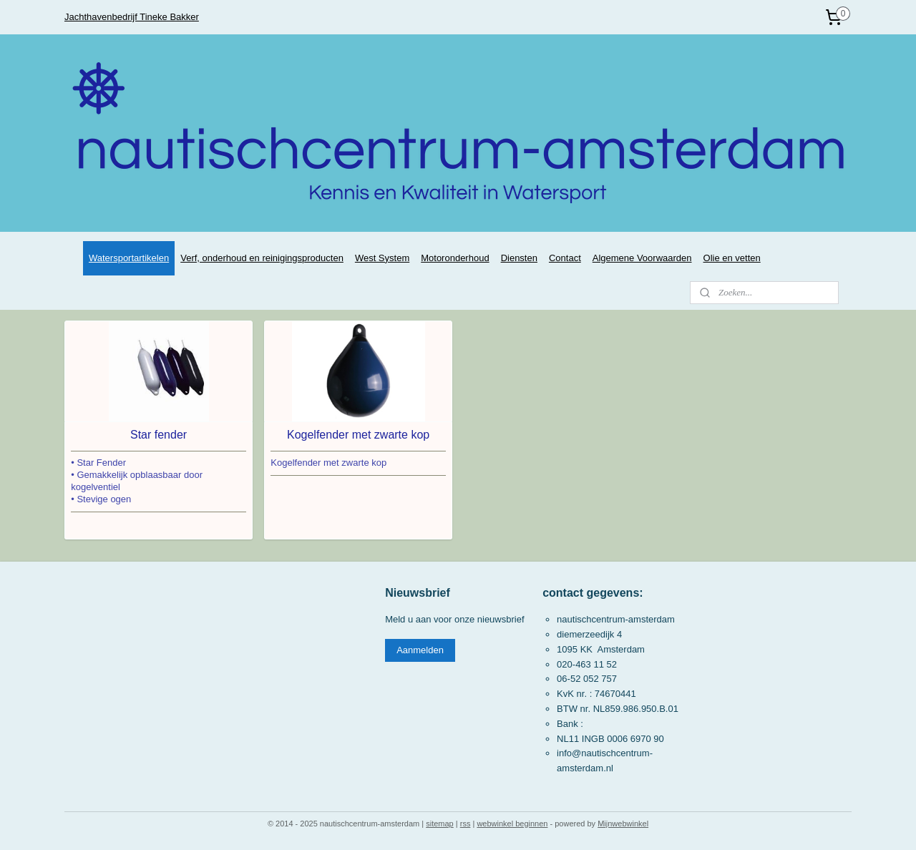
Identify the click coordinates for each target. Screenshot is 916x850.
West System (382, 258)
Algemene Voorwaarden (642, 258)
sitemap (440, 823)
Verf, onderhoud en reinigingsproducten (262, 258)
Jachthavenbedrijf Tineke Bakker (131, 16)
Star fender (158, 435)
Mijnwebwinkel (623, 823)
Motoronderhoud (455, 258)
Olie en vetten (732, 258)
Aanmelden (420, 650)
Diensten (519, 258)
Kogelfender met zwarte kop (358, 435)
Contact (565, 258)
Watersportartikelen (129, 258)
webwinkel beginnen (512, 823)
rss (465, 823)
